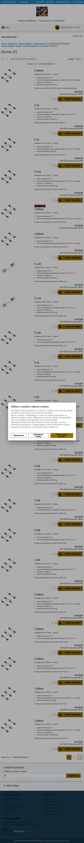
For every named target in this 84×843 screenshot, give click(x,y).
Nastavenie (19, 435)
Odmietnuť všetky (38, 435)
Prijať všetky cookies (62, 435)
